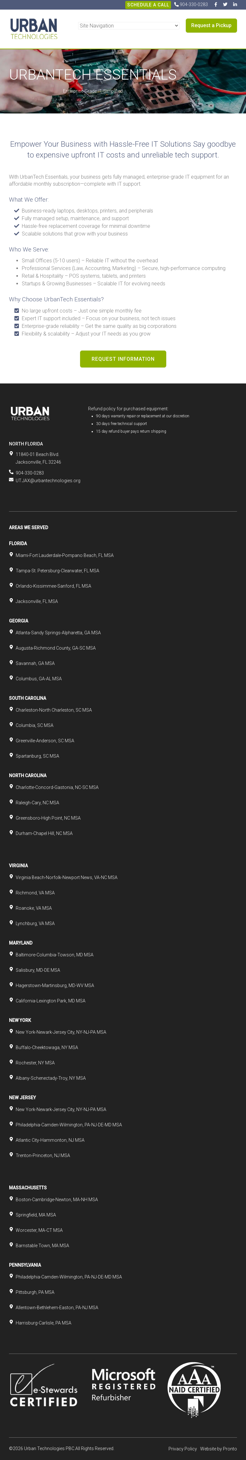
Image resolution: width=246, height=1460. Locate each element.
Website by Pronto (218, 1448)
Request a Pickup (211, 25)
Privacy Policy (182, 1448)
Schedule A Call (148, 4)
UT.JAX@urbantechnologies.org (48, 480)
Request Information (123, 359)
